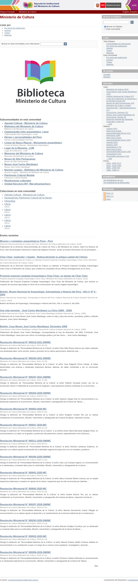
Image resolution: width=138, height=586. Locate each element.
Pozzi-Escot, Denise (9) (116, 117)
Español (133, 12)
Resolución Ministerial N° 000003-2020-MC (23, 409)
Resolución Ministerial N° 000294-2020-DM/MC (25, 457)
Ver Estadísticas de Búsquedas (116, 182)
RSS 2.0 (109, 196)
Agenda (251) (112, 142)
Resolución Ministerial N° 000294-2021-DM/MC (25, 358)
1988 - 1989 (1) (112, 170)
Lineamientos (133, 580)
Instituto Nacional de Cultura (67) (120, 96)
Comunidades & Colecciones (118, 44)
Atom (108, 199)
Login (134, 5)
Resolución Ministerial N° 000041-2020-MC (23, 472)
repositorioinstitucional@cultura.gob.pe (23, 580)
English (126, 12)
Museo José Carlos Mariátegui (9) (120, 115)
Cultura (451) (111, 129)
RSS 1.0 (109, 193)
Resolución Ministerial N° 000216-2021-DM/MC (25, 342)
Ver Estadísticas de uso (113, 180)
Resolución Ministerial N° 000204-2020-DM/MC (25, 393)
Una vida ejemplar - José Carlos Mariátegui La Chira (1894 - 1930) (36, 310)
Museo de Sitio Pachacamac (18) (120, 103)
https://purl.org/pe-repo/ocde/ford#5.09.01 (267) (118, 139)
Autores (7, 30)
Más (96, 566)
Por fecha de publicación (14, 28)
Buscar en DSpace (113, 26)
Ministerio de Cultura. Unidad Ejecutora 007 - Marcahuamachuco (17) (121, 107)
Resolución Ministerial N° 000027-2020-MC (23, 425)
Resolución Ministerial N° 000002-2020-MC (23, 488)
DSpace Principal (7, 12)
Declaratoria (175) (113, 147)
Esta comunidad (112, 29)
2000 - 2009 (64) (113, 168)
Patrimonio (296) (113, 135)
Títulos (7, 33)
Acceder (106, 74)
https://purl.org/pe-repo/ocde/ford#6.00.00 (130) (118, 150)
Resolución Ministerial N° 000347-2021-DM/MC (25, 377)
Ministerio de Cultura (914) (117, 89)
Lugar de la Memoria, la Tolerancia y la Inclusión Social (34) (121, 100)
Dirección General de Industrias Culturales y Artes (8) (119, 120)
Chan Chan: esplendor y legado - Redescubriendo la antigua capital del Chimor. (44, 257)
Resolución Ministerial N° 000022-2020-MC (23, 536)
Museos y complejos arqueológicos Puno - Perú (26, 241)
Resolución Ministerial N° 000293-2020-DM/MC (25, 520)
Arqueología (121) (113, 154)
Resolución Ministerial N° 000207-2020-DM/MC (25, 504)
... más (109, 124)
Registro (106, 77)
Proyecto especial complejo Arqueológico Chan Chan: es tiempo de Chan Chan (44, 276)
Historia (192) (112, 145)
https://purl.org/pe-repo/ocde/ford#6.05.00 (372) (118, 132)
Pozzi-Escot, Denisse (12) (117, 112)
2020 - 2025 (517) (113, 163)
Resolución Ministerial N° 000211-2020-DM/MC (25, 441)
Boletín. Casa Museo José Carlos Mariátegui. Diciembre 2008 (33, 326)
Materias (8, 35)
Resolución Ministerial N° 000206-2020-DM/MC (25, 552)
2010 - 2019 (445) (113, 165)
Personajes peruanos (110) (117, 156)
